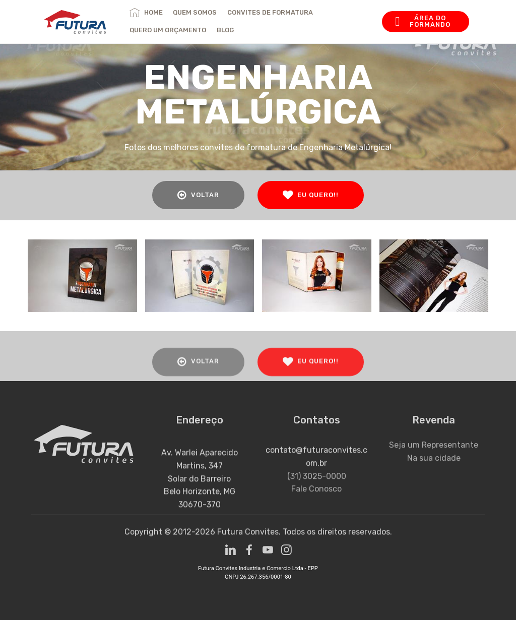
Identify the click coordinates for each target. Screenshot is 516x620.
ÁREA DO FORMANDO (422, 21)
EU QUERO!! (311, 195)
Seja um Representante (433, 457)
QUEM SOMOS (195, 12)
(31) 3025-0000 (316, 500)
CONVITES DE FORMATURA (270, 12)
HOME (146, 12)
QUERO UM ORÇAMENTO (168, 30)
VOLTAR (198, 195)
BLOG (225, 30)
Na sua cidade (434, 470)
